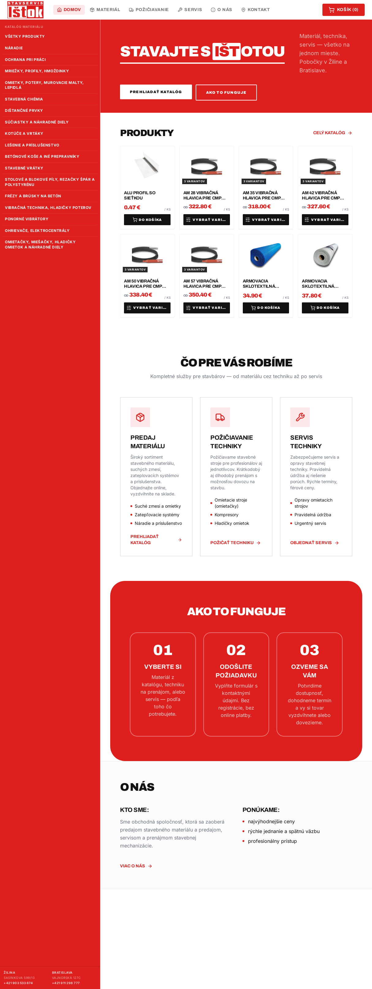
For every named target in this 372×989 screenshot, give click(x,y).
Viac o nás (136, 866)
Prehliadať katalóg (156, 92)
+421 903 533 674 (18, 983)
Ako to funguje (226, 92)
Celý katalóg (332, 133)
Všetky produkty (25, 36)
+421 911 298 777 (66, 983)
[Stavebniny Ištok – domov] (25, 9)
